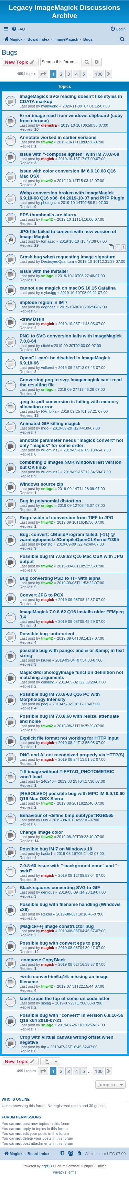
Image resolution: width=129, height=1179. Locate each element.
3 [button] (68, 74)
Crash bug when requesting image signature (67, 256)
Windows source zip (41, 484)
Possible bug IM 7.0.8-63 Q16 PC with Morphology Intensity (60, 697)
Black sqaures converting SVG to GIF (60, 887)
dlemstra (49, 125)
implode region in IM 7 (43, 302)
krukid (46, 660)
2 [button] (61, 74)
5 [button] (84, 74)
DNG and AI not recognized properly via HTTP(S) (72, 754)
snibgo (47, 276)
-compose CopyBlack (43, 959)
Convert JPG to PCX (41, 595)
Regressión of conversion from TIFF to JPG (67, 517)
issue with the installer (44, 271)
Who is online (16, 1099)
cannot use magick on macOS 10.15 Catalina (68, 288)
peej (44, 704)
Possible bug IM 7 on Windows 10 (56, 848)
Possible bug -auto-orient (47, 633)
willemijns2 (50, 450)
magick (47, 159)
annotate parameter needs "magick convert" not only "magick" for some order (71, 443)
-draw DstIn (32, 319)
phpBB (47, 1166)
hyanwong (49, 106)
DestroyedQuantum (57, 261)
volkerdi (47, 368)
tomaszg (48, 241)
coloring (47, 682)
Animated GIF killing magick (50, 423)
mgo (44, 428)
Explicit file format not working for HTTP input (69, 738)
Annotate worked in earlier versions (58, 137)
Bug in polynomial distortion (50, 500)
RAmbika (48, 411)
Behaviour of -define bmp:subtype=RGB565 (67, 815)
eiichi (45, 346)
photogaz (48, 203)
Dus (44, 820)
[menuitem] (18, 29)
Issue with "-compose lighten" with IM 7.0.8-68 (69, 154)
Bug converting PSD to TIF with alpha (60, 578)
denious (47, 892)
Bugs (10, 52)
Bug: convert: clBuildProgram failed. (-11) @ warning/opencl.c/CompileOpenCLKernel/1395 (69, 537)
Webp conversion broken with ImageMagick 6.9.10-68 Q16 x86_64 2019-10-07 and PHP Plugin (72, 195)
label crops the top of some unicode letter (65, 998)
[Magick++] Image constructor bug (57, 926)
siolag (46, 1003)
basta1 (46, 853)
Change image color (41, 832)
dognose (48, 307)
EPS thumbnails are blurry (48, 214)
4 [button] (76, 74)
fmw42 (47, 142)
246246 (47, 781)
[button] (43, 74)
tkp (43, 1047)
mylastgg (48, 293)
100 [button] (98, 74)
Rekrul (46, 914)
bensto (46, 544)
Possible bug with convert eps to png (60, 943)
